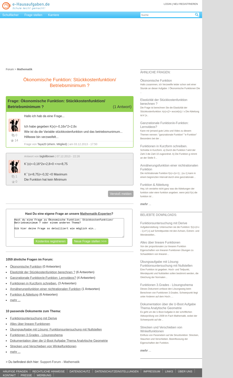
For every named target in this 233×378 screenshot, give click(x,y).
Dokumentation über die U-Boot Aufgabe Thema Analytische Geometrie (59, 340)
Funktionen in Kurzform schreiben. (33, 283)
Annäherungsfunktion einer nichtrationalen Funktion (45, 289)
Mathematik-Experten (95, 213)
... (145, 204)
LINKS (169, 371)
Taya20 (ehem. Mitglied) (52, 144)
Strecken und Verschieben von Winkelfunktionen (43, 346)
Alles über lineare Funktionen (30, 324)
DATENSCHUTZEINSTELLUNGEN (117, 371)
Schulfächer (10, 15)
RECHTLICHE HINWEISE (48, 371)
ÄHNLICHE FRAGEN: (155, 72)
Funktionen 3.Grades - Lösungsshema (36, 335)
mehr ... (15, 300)
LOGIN (167, 4)
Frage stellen (34, 15)
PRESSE (26, 375)
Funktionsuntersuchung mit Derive (33, 318)
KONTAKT (9, 375)
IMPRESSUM (151, 371)
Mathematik (72, 362)
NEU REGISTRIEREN (185, 4)
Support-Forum (50, 362)
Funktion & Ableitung (24, 294)
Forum (10, 69)
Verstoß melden (121, 193)
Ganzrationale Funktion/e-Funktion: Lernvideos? (43, 277)
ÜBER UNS (185, 371)
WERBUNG (44, 375)
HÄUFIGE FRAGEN (15, 371)
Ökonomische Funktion (26, 266)
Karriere (53, 15)
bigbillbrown (47, 156)
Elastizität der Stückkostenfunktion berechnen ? (42, 272)
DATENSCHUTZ (80, 371)
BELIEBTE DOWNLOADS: (158, 214)
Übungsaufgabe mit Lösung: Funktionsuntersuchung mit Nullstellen (56, 329)
